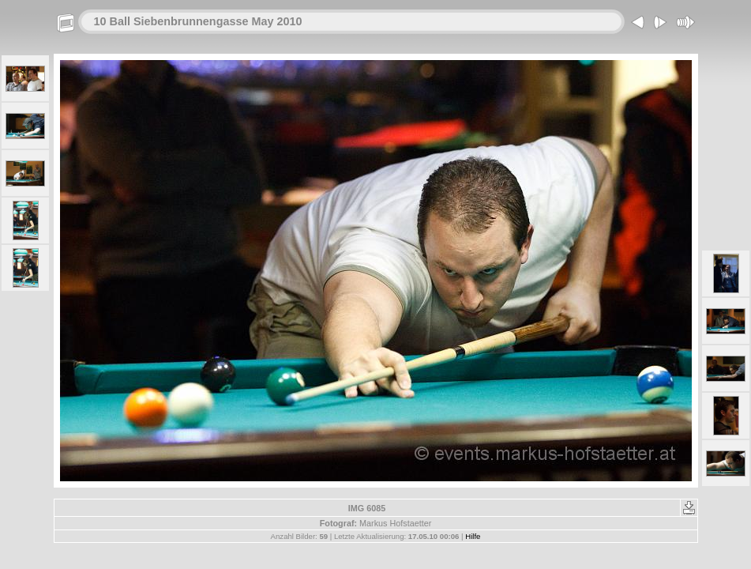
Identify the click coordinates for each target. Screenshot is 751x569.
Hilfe (472, 536)
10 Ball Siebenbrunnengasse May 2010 (198, 21)
